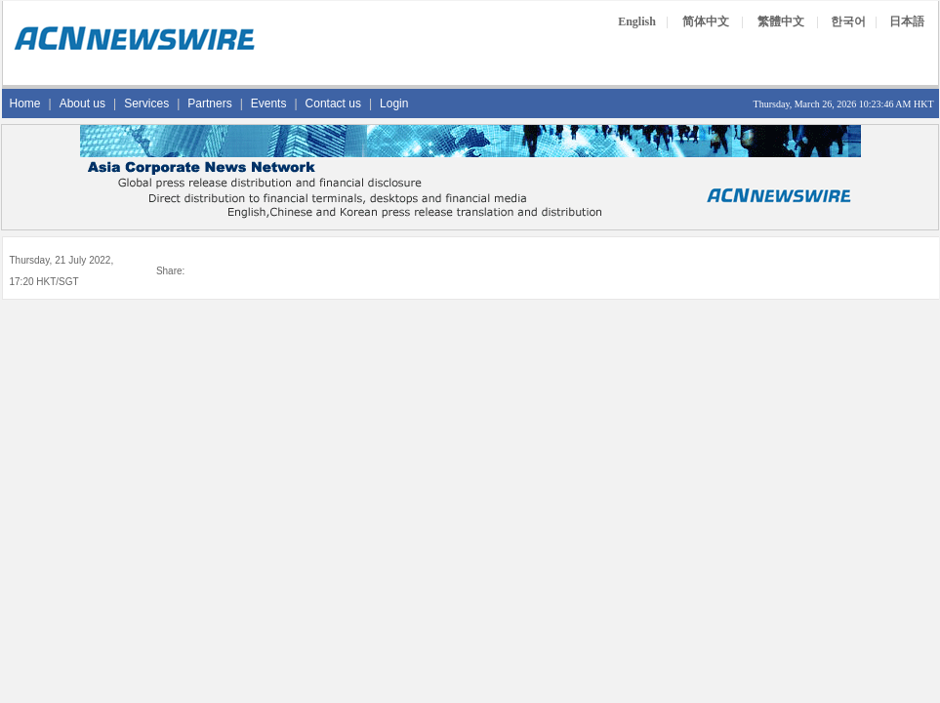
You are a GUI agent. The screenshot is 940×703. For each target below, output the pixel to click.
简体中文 (705, 21)
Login (394, 103)
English (637, 21)
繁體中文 (780, 21)
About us (82, 103)
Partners (209, 103)
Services (146, 103)
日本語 (906, 21)
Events (269, 103)
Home (25, 103)
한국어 (848, 21)
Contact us (333, 103)
